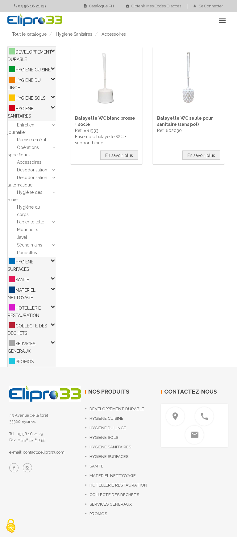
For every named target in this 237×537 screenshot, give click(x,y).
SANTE (22, 279)
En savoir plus (119, 155)
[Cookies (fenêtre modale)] (11, 526)
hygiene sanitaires (74, 34)
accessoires (114, 34)
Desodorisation (32, 169)
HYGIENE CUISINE (33, 69)
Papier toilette (30, 221)
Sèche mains (29, 244)
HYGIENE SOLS (30, 98)
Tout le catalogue (29, 34)
